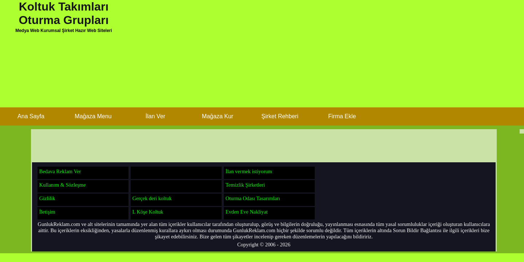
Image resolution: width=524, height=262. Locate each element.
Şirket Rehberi (279, 116)
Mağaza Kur (217, 116)
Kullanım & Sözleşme (62, 185)
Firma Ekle (342, 116)
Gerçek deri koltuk (152, 198)
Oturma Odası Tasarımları (253, 198)
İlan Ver (155, 116)
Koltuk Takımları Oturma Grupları (63, 13)
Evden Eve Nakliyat (247, 212)
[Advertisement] (291, 56)
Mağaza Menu (93, 116)
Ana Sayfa (30, 116)
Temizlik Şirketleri (245, 185)
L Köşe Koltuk (147, 212)
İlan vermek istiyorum (249, 171)
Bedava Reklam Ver (60, 171)
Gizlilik (47, 198)
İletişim (47, 212)
